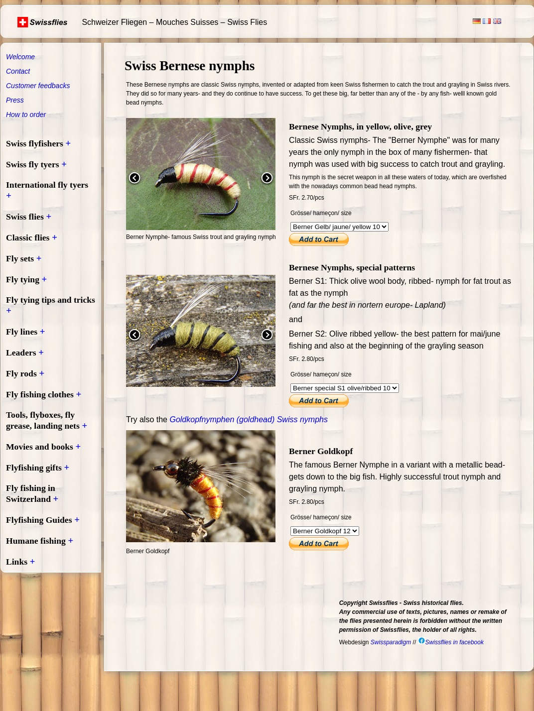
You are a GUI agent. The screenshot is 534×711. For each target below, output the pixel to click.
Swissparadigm (391, 642)
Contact (18, 71)
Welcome (20, 57)
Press (15, 100)
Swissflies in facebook (451, 642)
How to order (26, 114)
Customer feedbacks (38, 86)
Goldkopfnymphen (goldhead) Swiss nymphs (248, 419)
